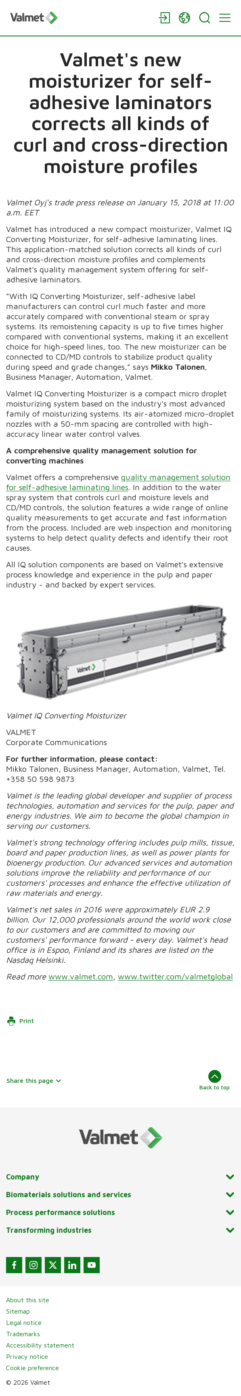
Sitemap (18, 1311)
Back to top (214, 1080)
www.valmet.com (80, 976)
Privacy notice (27, 1356)
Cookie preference (32, 1367)
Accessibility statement (40, 1345)
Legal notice (24, 1322)
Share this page (34, 1080)
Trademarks (23, 1333)
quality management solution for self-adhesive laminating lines (118, 482)
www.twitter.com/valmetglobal (175, 976)
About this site (27, 1299)
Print (20, 1021)
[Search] (205, 18)
